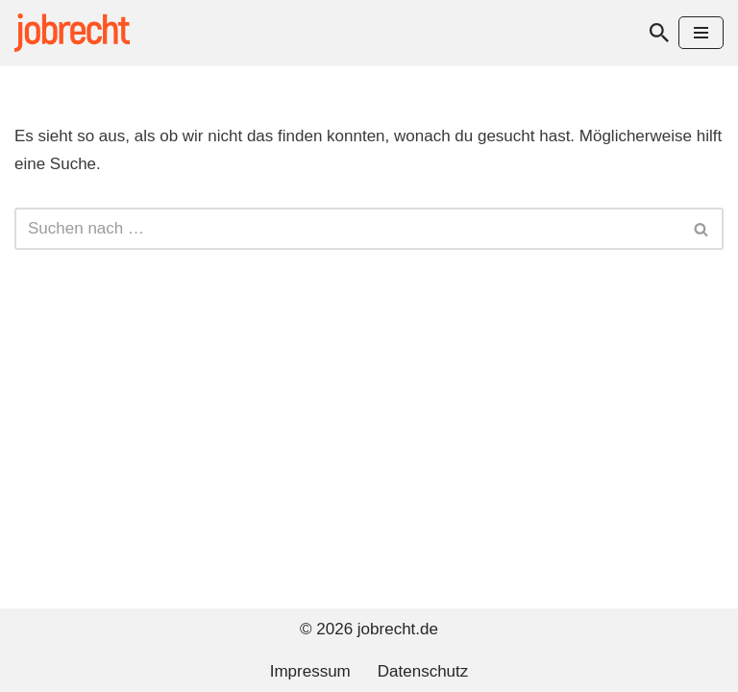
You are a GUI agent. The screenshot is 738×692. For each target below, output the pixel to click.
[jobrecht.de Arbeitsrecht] (72, 32)
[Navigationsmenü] (701, 32)
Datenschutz (423, 671)
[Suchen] (659, 32)
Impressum (310, 671)
